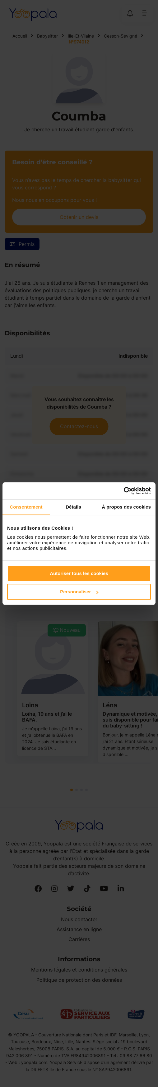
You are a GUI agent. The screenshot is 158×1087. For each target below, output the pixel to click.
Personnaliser (79, 591)
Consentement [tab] (26, 507)
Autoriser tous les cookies (79, 573)
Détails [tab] (73, 507)
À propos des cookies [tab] (126, 507)
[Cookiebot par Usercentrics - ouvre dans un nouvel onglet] (123, 491)
